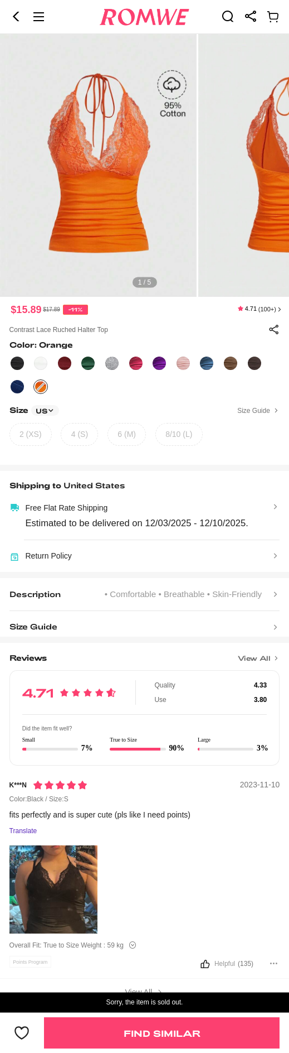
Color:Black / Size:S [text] (38, 799)
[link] (227, 16)
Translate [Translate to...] (23, 831)
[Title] (144, 654)
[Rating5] (60, 785)
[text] (144, 165)
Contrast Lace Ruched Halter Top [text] (58, 330)
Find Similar (162, 1033)
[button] (16, 16)
